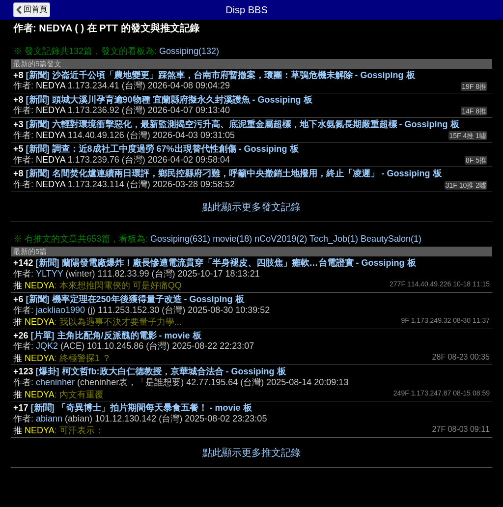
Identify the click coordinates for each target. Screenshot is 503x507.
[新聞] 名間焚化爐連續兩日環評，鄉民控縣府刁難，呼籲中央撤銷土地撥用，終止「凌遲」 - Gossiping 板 (234, 173)
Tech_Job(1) (333, 239)
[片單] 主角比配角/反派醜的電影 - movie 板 (116, 335)
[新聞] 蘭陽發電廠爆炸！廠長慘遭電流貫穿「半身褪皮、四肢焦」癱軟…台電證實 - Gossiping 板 (226, 263)
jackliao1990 (60, 310)
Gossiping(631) (180, 239)
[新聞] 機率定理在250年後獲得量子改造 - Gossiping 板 (135, 299)
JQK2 (47, 346)
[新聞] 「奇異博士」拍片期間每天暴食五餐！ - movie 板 (141, 408)
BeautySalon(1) (391, 239)
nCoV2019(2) (280, 239)
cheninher (55, 382)
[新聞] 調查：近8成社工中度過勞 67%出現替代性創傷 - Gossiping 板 (162, 149)
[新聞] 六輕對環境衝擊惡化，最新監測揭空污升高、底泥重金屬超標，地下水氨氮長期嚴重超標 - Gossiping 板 (242, 124)
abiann (49, 418)
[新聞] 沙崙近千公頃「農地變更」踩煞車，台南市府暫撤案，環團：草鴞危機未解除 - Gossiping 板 (220, 75)
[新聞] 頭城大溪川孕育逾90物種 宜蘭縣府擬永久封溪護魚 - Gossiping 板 (169, 100)
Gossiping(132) (189, 51)
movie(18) (232, 239)
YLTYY (49, 274)
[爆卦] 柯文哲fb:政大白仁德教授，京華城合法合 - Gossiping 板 (161, 371)
